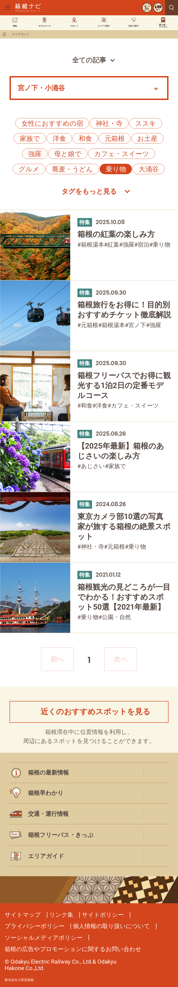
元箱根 (115, 138)
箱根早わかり (46, 793)
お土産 (147, 138)
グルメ (29, 169)
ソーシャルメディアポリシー (44, 937)
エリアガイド (21, 34)
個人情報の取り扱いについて (111, 926)
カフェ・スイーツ (121, 154)
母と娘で (68, 154)
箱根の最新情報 (48, 772)
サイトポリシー (103, 914)
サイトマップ (23, 914)
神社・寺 (109, 123)
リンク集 (61, 914)
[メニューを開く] (7, 7)
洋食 (59, 138)
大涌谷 (149, 169)
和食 (85, 138)
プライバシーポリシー (34, 926)
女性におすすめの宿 (52, 123)
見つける (171, 8)
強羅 (34, 154)
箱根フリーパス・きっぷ (60, 835)
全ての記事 (89, 60)
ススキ (145, 123)
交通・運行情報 (48, 813)
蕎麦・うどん (72, 169)
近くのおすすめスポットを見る (95, 711)
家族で (30, 138)
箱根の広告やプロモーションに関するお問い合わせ (73, 949)
